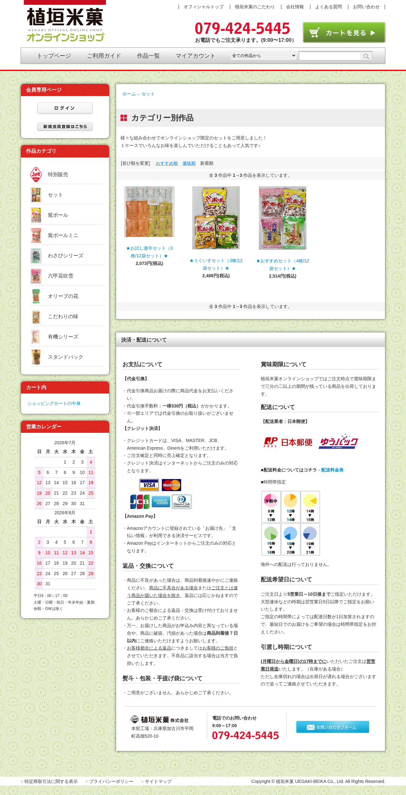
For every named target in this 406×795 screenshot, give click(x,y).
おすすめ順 (167, 163)
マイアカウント (196, 56)
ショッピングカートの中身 (54, 403)
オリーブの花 (63, 296)
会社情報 (295, 6)
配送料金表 (332, 469)
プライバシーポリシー (111, 781)
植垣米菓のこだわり (255, 6)
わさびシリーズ (65, 255)
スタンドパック (65, 357)
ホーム (129, 93)
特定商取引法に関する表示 (51, 781)
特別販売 (58, 174)
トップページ (54, 56)
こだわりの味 (63, 316)
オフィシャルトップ (204, 6)
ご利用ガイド (104, 56)
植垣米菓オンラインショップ (65, 21)
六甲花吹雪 (60, 276)
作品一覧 (148, 56)
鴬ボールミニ (63, 235)
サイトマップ (158, 781)
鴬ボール (58, 215)
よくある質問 (328, 6)
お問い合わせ (366, 6)
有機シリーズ (63, 336)
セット (148, 93)
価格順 (189, 163)
